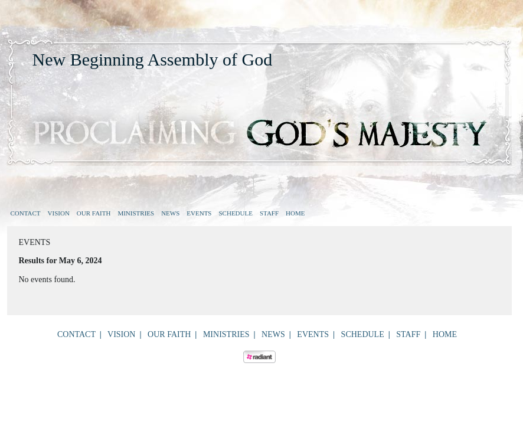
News (170, 213)
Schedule (235, 213)
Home (295, 213)
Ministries (135, 213)
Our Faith (94, 213)
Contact (26, 213)
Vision (59, 213)
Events (199, 213)
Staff (269, 213)
